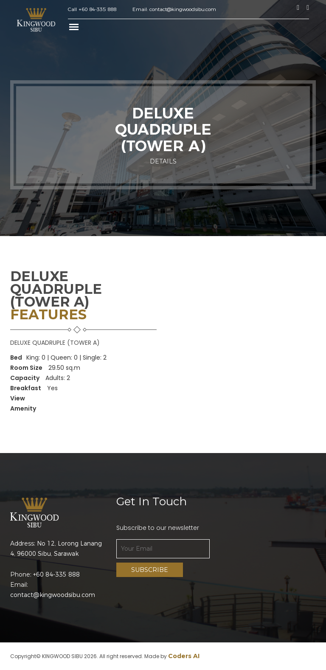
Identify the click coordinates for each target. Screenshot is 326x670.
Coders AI (184, 656)
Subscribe (149, 570)
